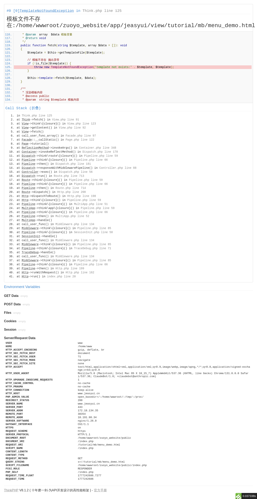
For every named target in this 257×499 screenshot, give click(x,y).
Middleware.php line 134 (74, 224)
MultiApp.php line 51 (91, 204)
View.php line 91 (65, 119)
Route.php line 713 (69, 176)
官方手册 (100, 490)
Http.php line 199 (69, 268)
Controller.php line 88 (118, 168)
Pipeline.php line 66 (91, 160)
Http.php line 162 (80, 272)
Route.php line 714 (70, 188)
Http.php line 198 (81, 196)
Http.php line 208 (71, 192)
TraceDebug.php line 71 (92, 248)
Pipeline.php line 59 (101, 155)
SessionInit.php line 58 (93, 232)
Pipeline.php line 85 (94, 228)
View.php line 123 (81, 123)
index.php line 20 (61, 276)
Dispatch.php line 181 (73, 164)
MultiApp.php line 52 (72, 216)
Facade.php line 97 (81, 135)
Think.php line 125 (102, 11)
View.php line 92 (72, 127)
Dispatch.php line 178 (100, 151)
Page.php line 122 (80, 139)
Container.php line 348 (97, 147)
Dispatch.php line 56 (76, 172)
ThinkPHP (11, 490)
